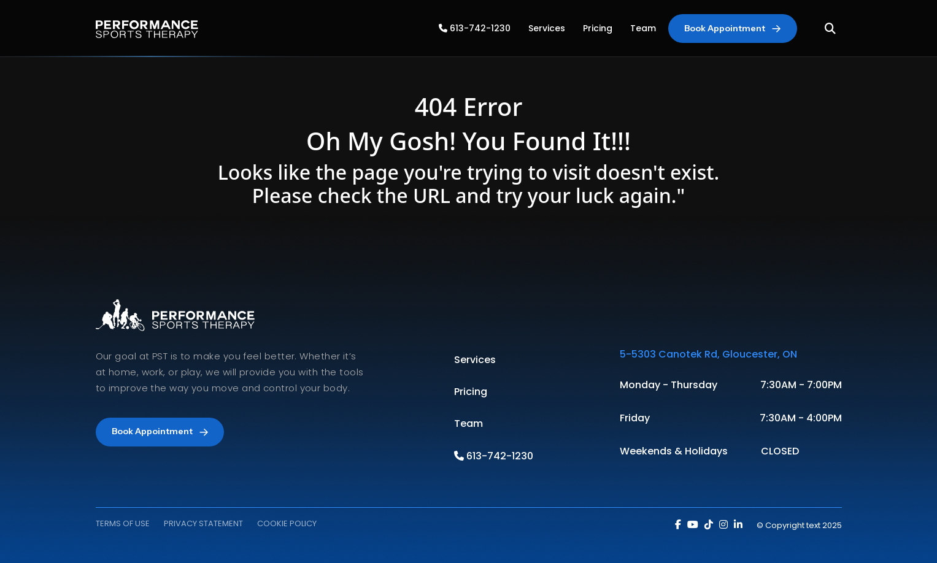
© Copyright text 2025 (799, 525)
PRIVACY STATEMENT (203, 523)
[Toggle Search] (830, 28)
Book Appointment (732, 28)
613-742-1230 (475, 28)
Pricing (597, 28)
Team (643, 28)
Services (546, 28)
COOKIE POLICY (287, 523)
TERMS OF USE (123, 523)
